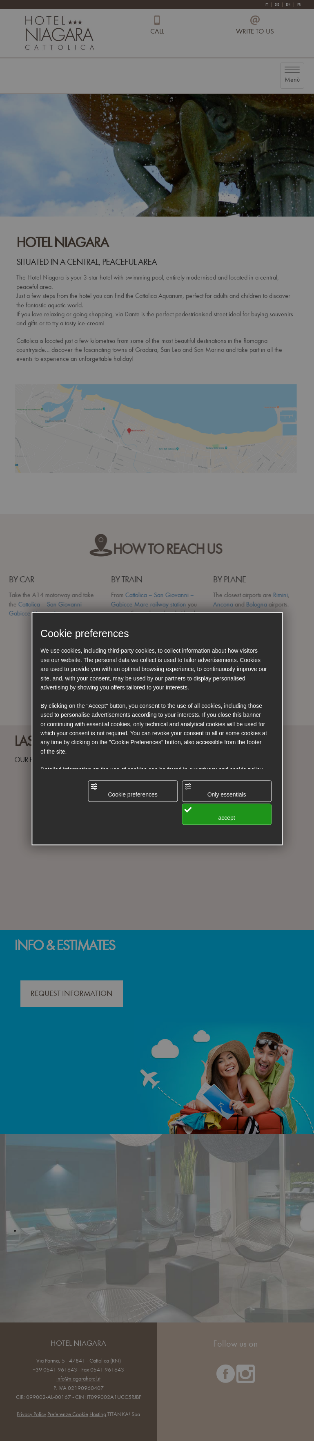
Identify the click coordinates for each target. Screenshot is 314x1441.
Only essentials (215, 790)
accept (209, 813)
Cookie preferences (124, 790)
